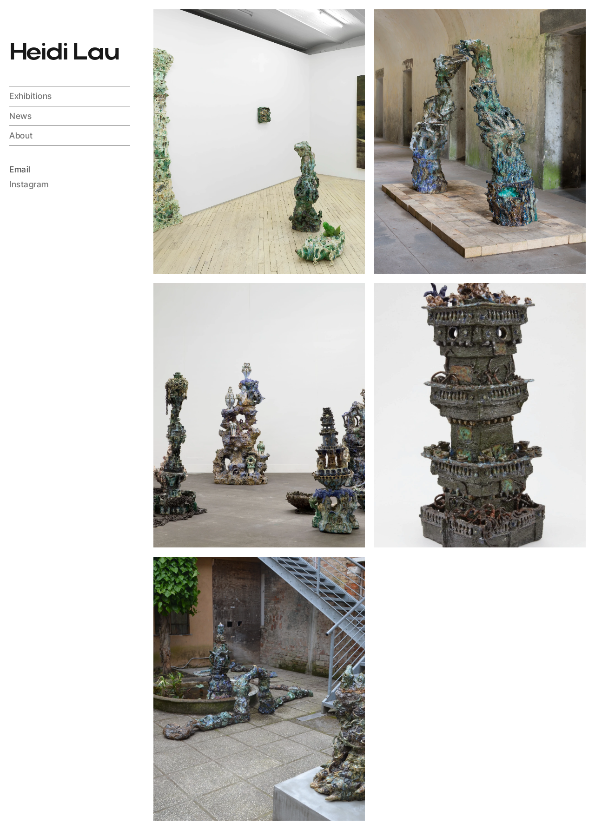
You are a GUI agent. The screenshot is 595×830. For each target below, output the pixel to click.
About (21, 135)
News (20, 116)
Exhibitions (30, 96)
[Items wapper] (259, 141)
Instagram (29, 184)
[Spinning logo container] (21, 21)
